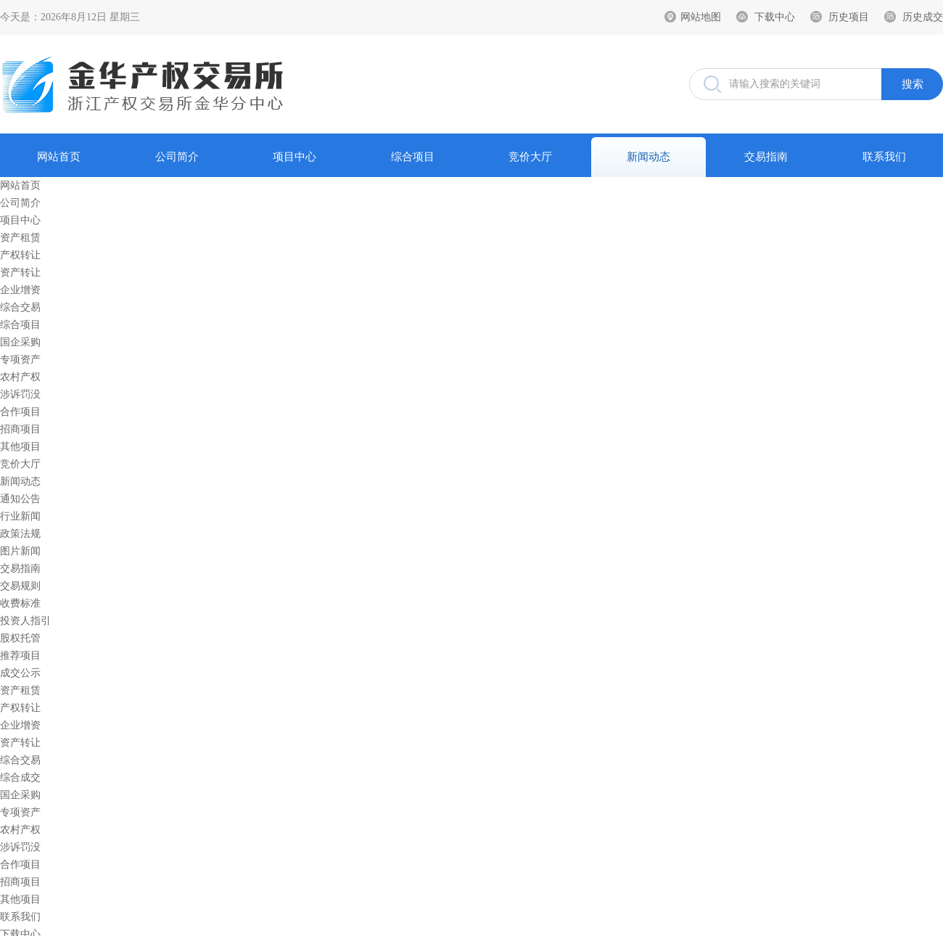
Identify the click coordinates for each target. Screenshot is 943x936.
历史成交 (922, 17)
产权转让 (20, 255)
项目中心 (294, 157)
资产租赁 (20, 237)
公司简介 (177, 157)
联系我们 (884, 157)
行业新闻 (20, 516)
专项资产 (20, 359)
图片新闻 (20, 551)
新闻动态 (648, 157)
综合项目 (413, 157)
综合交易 (20, 307)
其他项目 (20, 446)
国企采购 (20, 342)
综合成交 (20, 777)
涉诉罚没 (20, 394)
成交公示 (20, 673)
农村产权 (20, 376)
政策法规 (20, 533)
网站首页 (59, 157)
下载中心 (774, 17)
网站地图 (700, 17)
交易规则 (20, 585)
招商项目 (20, 429)
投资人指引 (25, 620)
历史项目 (848, 17)
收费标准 (20, 603)
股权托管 (20, 638)
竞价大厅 (530, 157)
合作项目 (20, 411)
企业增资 (20, 289)
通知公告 (20, 498)
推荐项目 (20, 655)
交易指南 (766, 157)
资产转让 (20, 272)
